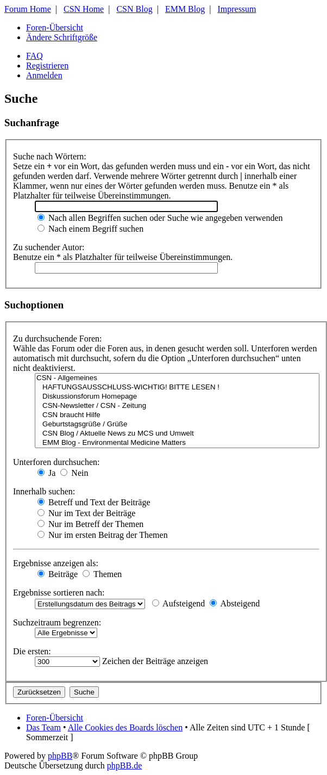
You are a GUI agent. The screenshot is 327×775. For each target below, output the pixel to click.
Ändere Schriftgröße (61, 37)
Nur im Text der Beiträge (86, 513)
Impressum (236, 9)
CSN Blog (134, 9)
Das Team (43, 727)
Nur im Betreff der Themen (90, 524)
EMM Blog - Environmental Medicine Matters (177, 443)
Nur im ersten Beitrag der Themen (102, 535)
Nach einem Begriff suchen (90, 228)
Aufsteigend (178, 603)
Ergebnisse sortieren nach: (59, 592)
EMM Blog (185, 9)
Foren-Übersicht (54, 27)
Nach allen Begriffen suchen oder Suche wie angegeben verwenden (160, 217)
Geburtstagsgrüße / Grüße (177, 424)
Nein (74, 473)
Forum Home (27, 9)
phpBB (60, 755)
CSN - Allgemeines (177, 378)
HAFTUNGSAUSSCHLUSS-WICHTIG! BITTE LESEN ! (177, 387)
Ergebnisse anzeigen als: (55, 563)
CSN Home (84, 9)
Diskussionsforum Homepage (177, 396)
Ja (46, 473)
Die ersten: (32, 651)
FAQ (34, 55)
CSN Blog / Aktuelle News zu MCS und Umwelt (177, 433)
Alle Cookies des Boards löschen (125, 727)
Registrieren (47, 65)
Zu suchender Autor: (49, 247)
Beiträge (57, 574)
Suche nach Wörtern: (49, 156)
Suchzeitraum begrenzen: (57, 622)
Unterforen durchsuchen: (56, 462)
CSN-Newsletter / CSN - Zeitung (177, 406)
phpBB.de (124, 765)
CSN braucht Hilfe (177, 415)
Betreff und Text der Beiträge (93, 502)
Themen (102, 574)
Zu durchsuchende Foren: (57, 338)
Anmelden (44, 75)
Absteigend (235, 603)
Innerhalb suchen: (44, 491)
